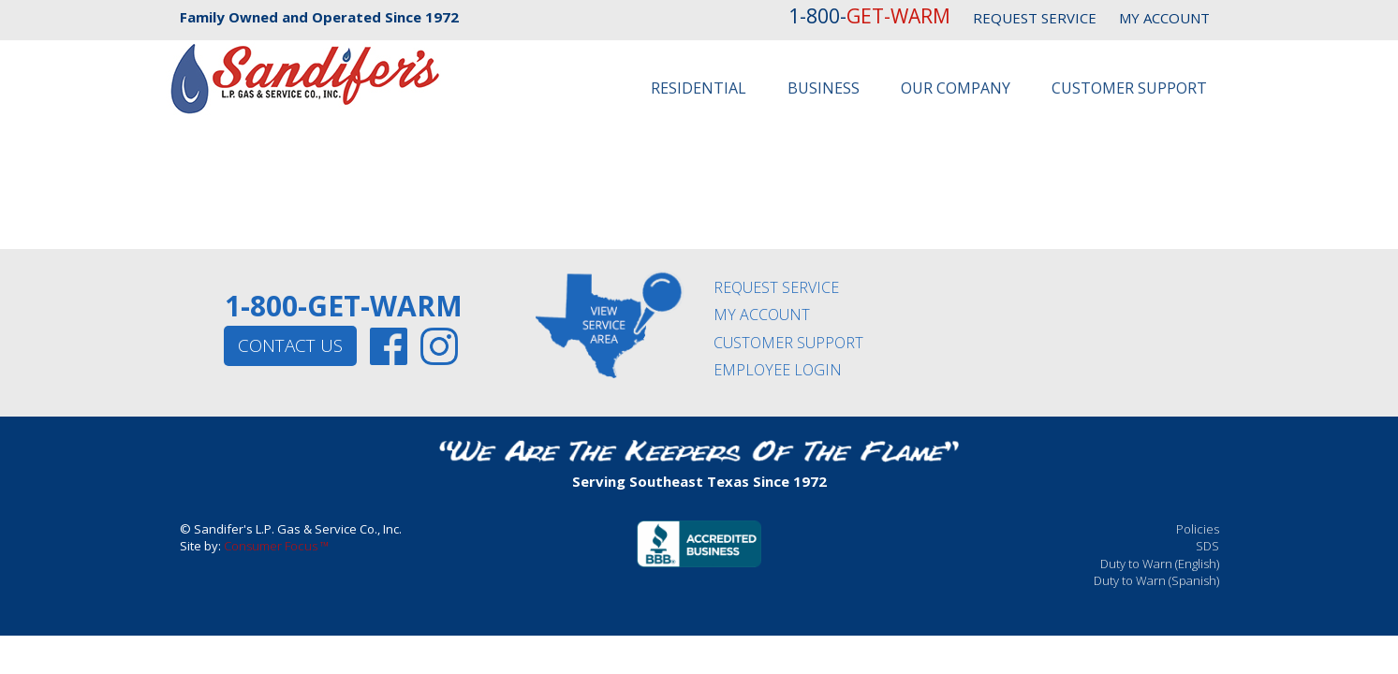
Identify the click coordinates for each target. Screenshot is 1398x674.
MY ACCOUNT (1164, 17)
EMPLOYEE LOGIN (778, 369)
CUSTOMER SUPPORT (788, 342)
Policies (1197, 528)
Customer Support (1129, 88)
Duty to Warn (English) (1159, 563)
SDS (1207, 545)
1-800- (869, 16)
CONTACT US (290, 345)
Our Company (955, 88)
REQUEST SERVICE (1034, 17)
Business (823, 88)
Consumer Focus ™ (276, 545)
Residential (698, 88)
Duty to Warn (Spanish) (1156, 580)
